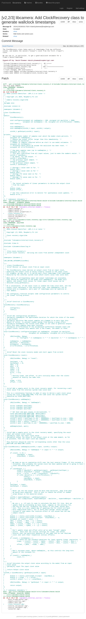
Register (69, 8)
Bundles (39, 3)
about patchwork (64, 616)
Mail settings (80, 8)
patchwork (19, 616)
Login (61, 8)
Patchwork (6, 3)
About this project (53, 3)
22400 (63, 22)
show (15, 31)
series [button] (81, 22)
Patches (28, 3)
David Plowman (7, 46)
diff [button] (69, 22)
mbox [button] (74, 22)
